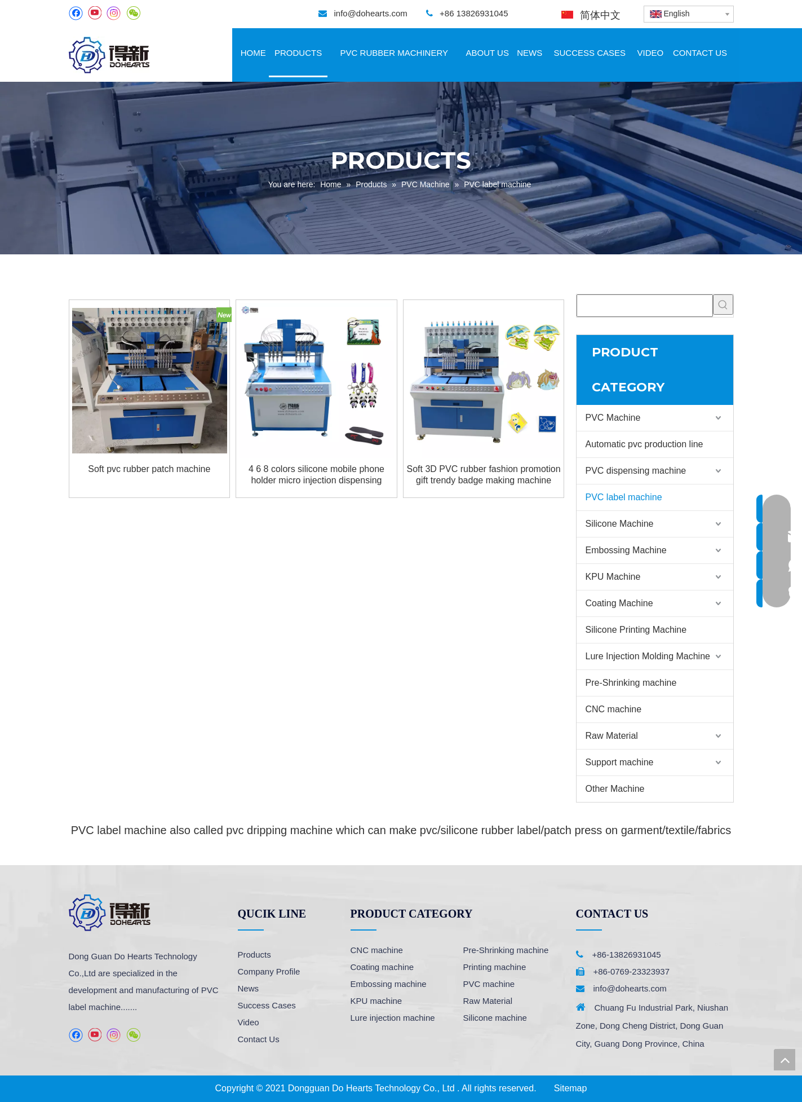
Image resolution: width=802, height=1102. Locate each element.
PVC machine (489, 984)
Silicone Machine (620, 523)
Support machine (620, 762)
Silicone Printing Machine (636, 629)
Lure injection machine (393, 1017)
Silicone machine (495, 1017)
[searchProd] (645, 305)
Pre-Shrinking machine (631, 682)
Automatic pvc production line (644, 444)
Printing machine (494, 967)
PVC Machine (613, 417)
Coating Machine (619, 603)
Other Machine (615, 789)
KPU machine (376, 1001)
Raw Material (612, 735)
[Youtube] (94, 13)
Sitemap (570, 1088)
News (248, 988)
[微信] (133, 13)
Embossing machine (389, 984)
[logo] (109, 912)
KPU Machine (613, 576)
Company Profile (269, 971)
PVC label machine (624, 497)
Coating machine (382, 967)
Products (254, 954)
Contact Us (259, 1039)
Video (248, 1022)
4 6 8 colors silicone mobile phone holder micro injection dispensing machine (316, 475)
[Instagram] (114, 13)
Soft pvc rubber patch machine (149, 469)
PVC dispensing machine (636, 470)
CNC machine (614, 709)
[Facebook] (76, 13)
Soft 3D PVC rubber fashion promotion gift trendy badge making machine (484, 474)
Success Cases (267, 1005)
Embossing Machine (626, 550)
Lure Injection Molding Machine (648, 656)
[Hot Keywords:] (723, 304)
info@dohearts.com (370, 13)
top (784, 1059)
